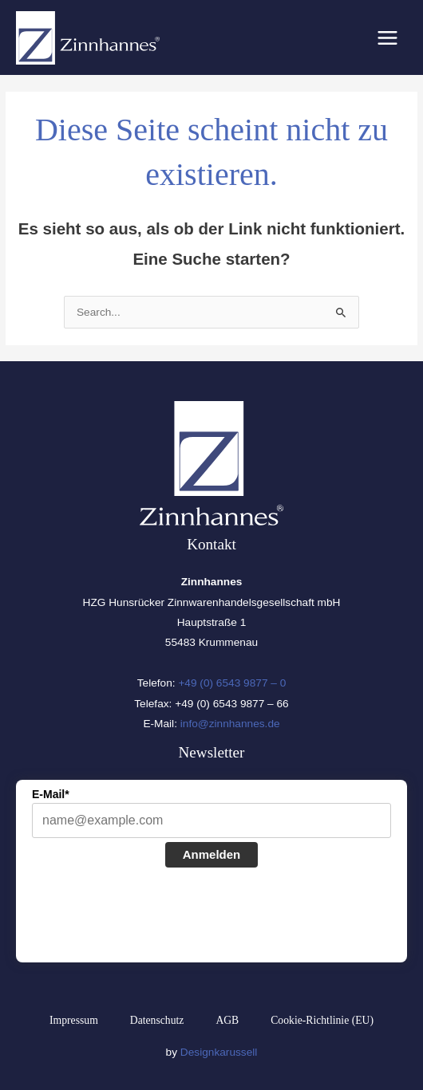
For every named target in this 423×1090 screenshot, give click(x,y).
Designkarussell (219, 1052)
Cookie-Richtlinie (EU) (322, 1020)
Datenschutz (157, 1020)
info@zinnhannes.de (230, 724)
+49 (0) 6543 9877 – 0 (232, 683)
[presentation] (153, 917)
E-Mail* (50, 794)
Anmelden (212, 854)
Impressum (73, 1020)
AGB (227, 1020)
